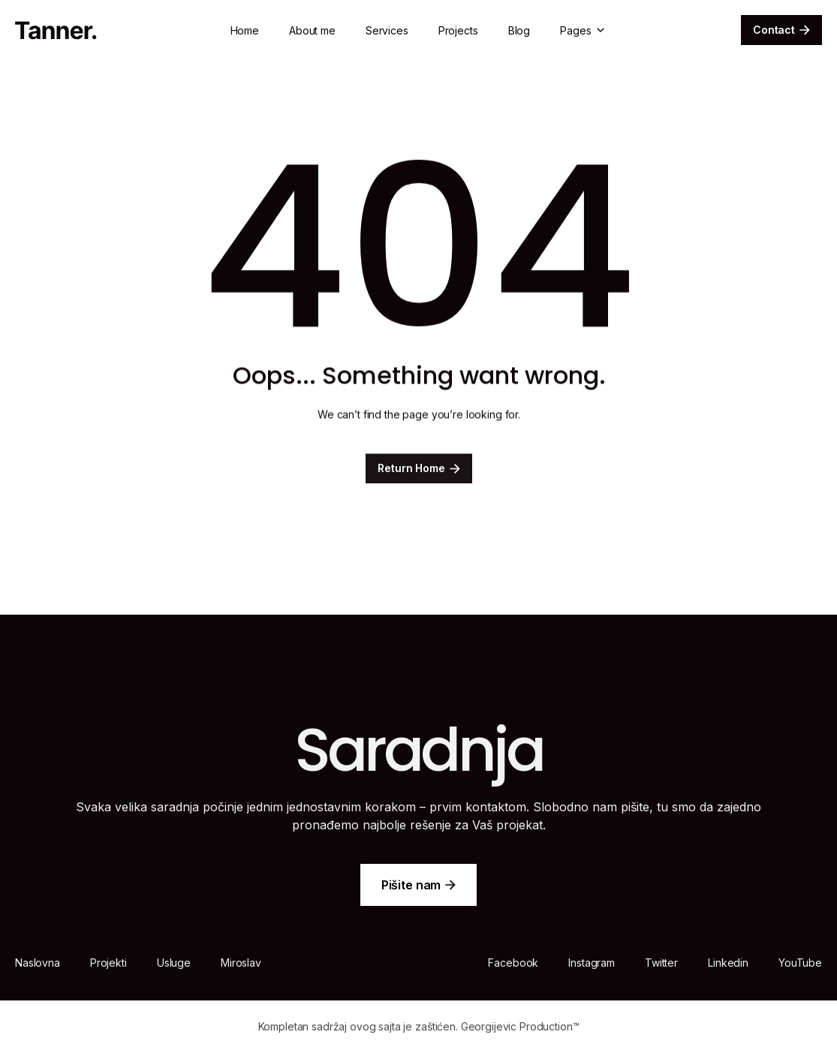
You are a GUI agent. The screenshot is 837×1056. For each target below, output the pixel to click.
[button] (583, 30)
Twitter (661, 962)
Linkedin (728, 962)
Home (244, 30)
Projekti (108, 962)
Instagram (591, 962)
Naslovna (37, 962)
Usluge (174, 962)
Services (387, 30)
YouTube (800, 962)
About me (312, 30)
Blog (519, 30)
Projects (458, 30)
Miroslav (241, 962)
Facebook (513, 962)
